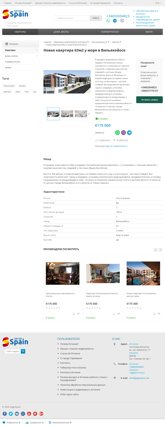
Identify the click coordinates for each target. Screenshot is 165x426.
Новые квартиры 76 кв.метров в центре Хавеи (141, 294)
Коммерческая (109, 31)
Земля (149, 31)
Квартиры (20, 31)
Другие (109, 146)
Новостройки (9, 86)
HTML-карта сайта (69, 394)
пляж (27, 91)
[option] (53, 114)
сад (34, 91)
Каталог (12, 44)
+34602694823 (118, 16)
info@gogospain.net (139, 378)
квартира (7, 91)
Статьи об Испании (78, 3)
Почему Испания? (23, 3)
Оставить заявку (149, 100)
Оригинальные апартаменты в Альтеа (60, 294)
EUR (158, 3)
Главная (7, 3)
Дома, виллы (61, 31)
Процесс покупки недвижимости (50, 3)
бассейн (22, 86)
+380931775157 (149, 90)
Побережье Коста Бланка (73, 367)
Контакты (118, 3)
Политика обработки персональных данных (82, 384)
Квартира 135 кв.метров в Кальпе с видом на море (102, 294)
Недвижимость (120, 146)
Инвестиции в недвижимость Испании (80, 389)
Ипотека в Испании (70, 372)
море (18, 91)
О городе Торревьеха (100, 3)
